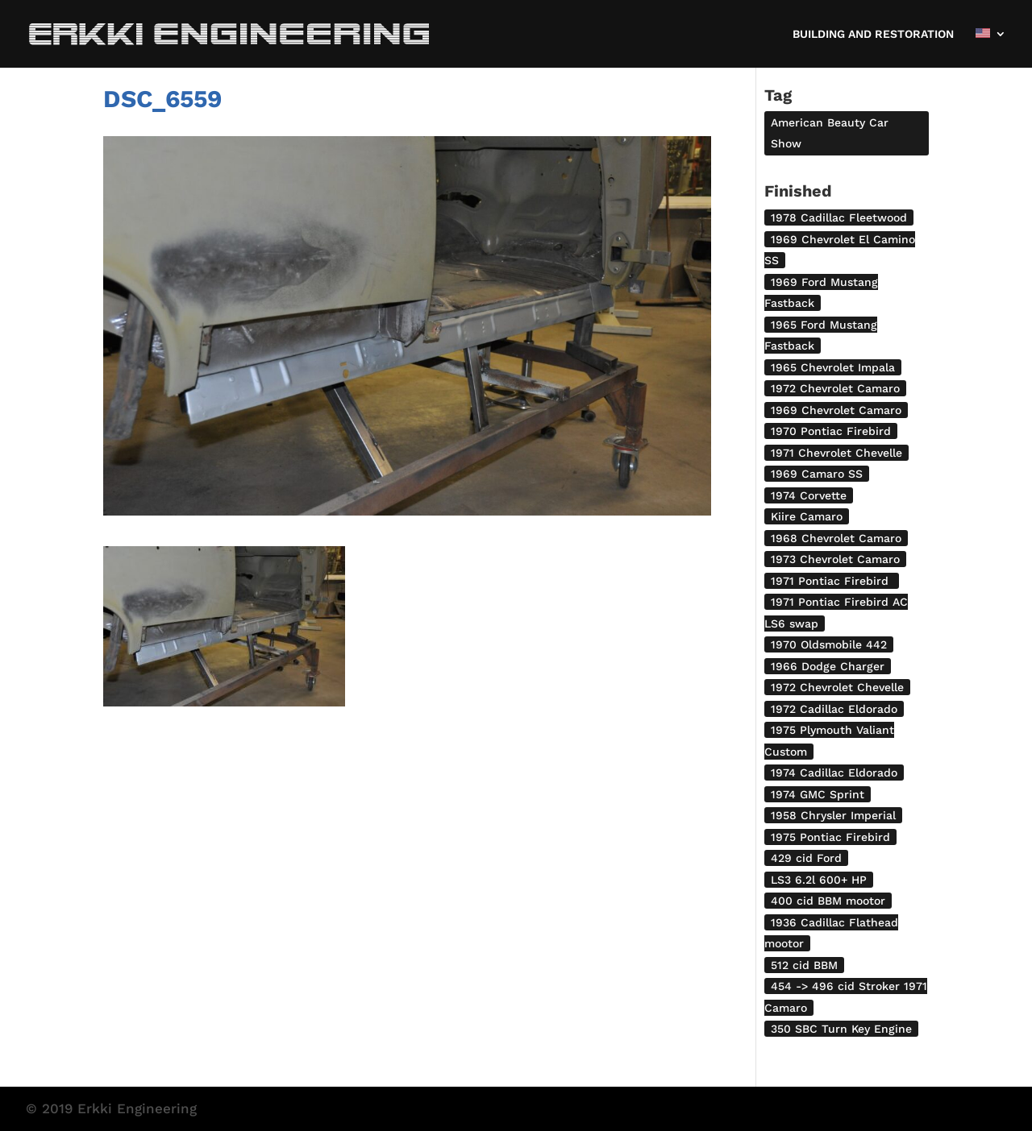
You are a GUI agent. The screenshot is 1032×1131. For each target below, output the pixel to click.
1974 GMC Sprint (817, 794)
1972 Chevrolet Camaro (835, 388)
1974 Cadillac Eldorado (834, 772)
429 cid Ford (806, 857)
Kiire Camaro (807, 516)
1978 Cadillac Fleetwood (839, 217)
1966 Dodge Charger (827, 666)
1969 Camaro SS (817, 473)
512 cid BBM (804, 965)
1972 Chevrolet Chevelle (837, 687)
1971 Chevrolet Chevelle (836, 452)
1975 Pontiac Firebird (830, 837)
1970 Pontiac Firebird (831, 431)
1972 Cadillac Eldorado (834, 708)
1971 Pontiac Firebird (832, 580)
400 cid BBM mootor (828, 900)
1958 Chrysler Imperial (833, 815)
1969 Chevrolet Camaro (836, 410)
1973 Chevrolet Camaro (835, 559)
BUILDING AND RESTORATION (873, 34)
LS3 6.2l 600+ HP (819, 879)
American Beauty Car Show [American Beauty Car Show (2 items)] (829, 133)
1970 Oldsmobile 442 (829, 644)
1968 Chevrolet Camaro (836, 538)
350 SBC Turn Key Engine (841, 1028)
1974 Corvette (809, 495)
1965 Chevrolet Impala (833, 367)
